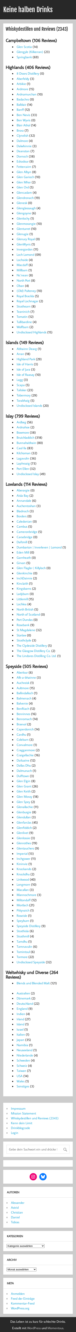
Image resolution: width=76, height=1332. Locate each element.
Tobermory (24, 395)
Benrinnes (23, 714)
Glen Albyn (24, 172)
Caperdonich (25, 729)
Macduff (22, 265)
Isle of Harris (25, 364)
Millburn (22, 270)
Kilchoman (24, 453)
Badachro (23, 99)
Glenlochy (23, 218)
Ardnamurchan (26, 94)
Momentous (55, 1328)
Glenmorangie (26, 224)
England (22, 1009)
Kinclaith (22, 583)
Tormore (22, 957)
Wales (21, 1081)
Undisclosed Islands (29, 406)
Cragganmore (26, 750)
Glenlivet (22, 833)
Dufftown (23, 776)
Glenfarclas (24, 822)
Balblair (21, 104)
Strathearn (24, 306)
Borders (22, 516)
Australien (23, 993)
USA (19, 1076)
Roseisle (22, 916)
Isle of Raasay (25, 375)
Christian (17, 1212)
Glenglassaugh (26, 208)
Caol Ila (21, 448)
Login (14, 1133)
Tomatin (22, 317)
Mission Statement (23, 1113)
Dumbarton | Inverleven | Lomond (39, 547)
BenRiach (23, 709)
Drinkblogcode (20, 1128)
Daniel (15, 1217)
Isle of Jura (23, 369)
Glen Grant (24, 786)
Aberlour (22, 672)
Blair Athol (23, 125)
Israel (20, 1029)
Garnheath (24, 558)
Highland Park (26, 359)
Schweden (23, 1060)
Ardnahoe (23, 427)
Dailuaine (23, 760)
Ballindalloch (25, 693)
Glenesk (22, 203)
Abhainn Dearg (27, 349)
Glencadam (24, 192)
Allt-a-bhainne (26, 677)
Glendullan (24, 817)
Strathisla (23, 931)
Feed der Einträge (23, 1298)
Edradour (23, 161)
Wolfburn (23, 327)
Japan (20, 1040)
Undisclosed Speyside (31, 962)
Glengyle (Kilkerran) (30, 52)
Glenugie (23, 234)
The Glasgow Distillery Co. (33, 651)
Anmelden (18, 1294)
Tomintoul (23, 952)
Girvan (21, 563)
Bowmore (23, 432)
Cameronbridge (27, 532)
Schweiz (22, 1066)
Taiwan (21, 1071)
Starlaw (21, 635)
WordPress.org (20, 1308)
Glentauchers (25, 848)
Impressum (18, 1108)
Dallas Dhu (24, 765)
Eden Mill (23, 552)
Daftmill (22, 542)
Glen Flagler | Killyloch (31, 568)
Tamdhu (22, 941)
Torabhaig (23, 400)
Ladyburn (23, 594)
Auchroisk (23, 683)
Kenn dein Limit (21, 1123)
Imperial (22, 853)
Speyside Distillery (29, 926)
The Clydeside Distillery (32, 645)
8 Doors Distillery (28, 73)
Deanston (23, 151)
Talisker (22, 390)
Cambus (22, 526)
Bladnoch (23, 511)
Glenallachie (25, 807)
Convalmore (25, 745)
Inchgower (23, 859)
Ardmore (22, 89)
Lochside (22, 260)
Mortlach (22, 905)
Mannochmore (26, 895)
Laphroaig (23, 463)
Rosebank (23, 625)
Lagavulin (23, 458)
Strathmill (23, 936)
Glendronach (25, 198)
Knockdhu (23, 874)
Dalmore (22, 141)
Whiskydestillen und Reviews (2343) (35, 1118)
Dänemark (24, 998)
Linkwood (23, 879)
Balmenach (24, 698)
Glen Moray (24, 796)
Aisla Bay (23, 495)
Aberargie (23, 490)
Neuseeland (24, 1050)
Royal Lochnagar (27, 301)
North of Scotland (28, 614)
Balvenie (22, 703)
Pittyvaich (23, 910)
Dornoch (22, 156)
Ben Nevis (23, 115)
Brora (20, 130)
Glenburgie (24, 812)
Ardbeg (21, 422)
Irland (20, 1019)
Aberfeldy (23, 79)
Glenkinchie (24, 573)
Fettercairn (24, 167)
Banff (20, 110)
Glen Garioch (25, 177)
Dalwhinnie (24, 146)
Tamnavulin (24, 946)
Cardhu (21, 734)
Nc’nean (22, 275)
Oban (20, 286)
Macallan (23, 890)
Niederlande (25, 1055)
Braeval (21, 724)
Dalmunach (24, 771)
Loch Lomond (25, 254)
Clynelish (22, 135)
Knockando (24, 869)
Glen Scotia (24, 47)
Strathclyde (24, 640)
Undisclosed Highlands (31, 332)
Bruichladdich (25, 437)
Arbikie (21, 84)
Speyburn (23, 921)
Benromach (24, 719)
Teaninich (23, 311)
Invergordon (25, 249)
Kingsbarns (24, 588)
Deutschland (25, 1003)
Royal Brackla (25, 296)
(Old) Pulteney (26, 291)
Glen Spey (23, 802)
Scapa (21, 385)
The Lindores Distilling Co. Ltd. (36, 656)
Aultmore (23, 688)
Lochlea (22, 604)
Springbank (24, 57)
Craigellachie (25, 755)
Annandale (24, 501)
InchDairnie (24, 578)
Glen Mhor (24, 182)
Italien (21, 1034)
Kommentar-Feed (22, 1303)
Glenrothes (24, 843)
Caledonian (24, 521)
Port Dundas (25, 620)
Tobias (15, 1222)
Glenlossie (23, 838)
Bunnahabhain (26, 443)
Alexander (17, 1203)
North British (25, 609)
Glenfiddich (24, 828)
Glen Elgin (23, 781)
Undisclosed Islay (28, 474)
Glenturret (23, 229)
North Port (23, 280)
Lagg (20, 380)
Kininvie (22, 864)
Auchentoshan (26, 506)
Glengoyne (24, 213)
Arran (20, 354)
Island (20, 1024)
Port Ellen (23, 469)
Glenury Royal (26, 239)
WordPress (34, 1328)
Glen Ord (23, 187)
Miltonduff (24, 900)
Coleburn (23, 739)
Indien (21, 1014)
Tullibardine (24, 322)
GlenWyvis (24, 244)
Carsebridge (24, 537)
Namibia (22, 1045)
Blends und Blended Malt (33, 983)
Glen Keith (24, 791)
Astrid (15, 1207)
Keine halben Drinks (28, 10)
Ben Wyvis (23, 120)
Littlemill (22, 599)
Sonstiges (23, 1086)
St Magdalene (26, 630)
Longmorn (23, 884)
